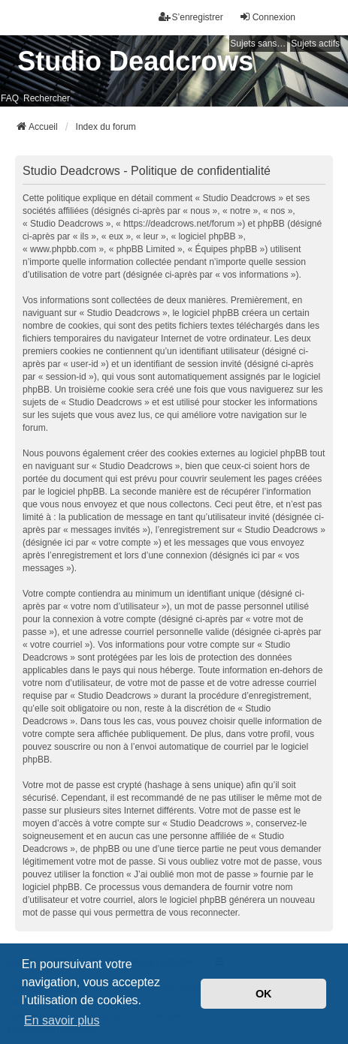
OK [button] (264, 994)
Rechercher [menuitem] (46, 98)
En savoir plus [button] (62, 1020)
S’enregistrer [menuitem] (191, 17)
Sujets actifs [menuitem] (315, 43)
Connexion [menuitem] (267, 17)
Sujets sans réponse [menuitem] (258, 43)
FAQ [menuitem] (10, 98)
